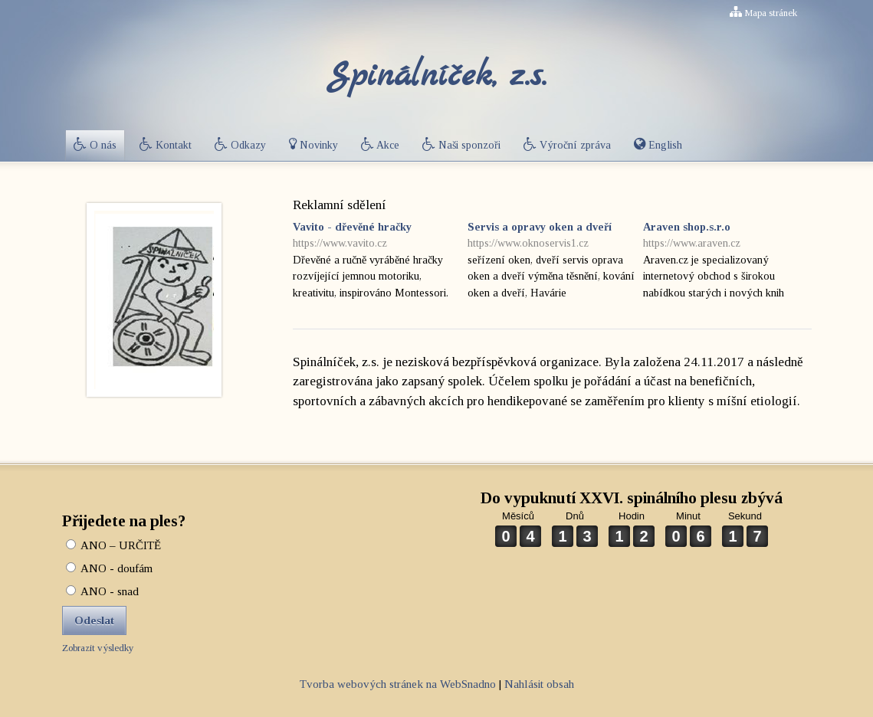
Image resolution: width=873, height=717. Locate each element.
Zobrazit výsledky (98, 647)
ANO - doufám (109, 568)
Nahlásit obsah (539, 684)
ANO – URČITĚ (113, 545)
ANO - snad (102, 591)
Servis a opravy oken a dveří (551, 236)
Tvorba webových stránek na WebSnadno (398, 684)
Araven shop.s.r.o (727, 236)
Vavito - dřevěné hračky (377, 236)
